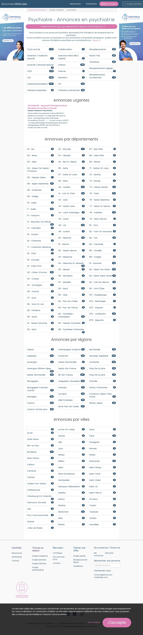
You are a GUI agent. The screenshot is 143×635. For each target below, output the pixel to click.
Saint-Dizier (102, 480)
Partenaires (91, 3)
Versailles (102, 524)
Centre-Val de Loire (40, 409)
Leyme (71, 435)
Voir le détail (94, 622)
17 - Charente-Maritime (40, 248)
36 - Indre (71, 168)
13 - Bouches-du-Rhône (40, 222)
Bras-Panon (40, 458)
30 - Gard (40, 316)
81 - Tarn (102, 225)
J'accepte (117, 622)
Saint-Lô (102, 486)
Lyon (71, 448)
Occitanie (102, 362)
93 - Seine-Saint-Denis (102, 275)
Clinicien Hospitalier (40, 90)
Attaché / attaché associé (40, 65)
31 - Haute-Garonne (40, 323)
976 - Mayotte (102, 320)
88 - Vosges (102, 256)
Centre (40, 403)
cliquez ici (96, 40)
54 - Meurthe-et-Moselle (71, 264)
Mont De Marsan (71, 473)
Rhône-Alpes (102, 403)
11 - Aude (40, 209)
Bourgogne (40, 381)
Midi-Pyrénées (71, 400)
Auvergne (40, 362)
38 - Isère (71, 180)
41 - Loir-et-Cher (71, 193)
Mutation (71, 77)
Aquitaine (40, 355)
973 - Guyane (102, 307)
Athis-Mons (40, 439)
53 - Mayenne (71, 256)
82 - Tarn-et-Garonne (102, 231)
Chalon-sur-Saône (40, 483)
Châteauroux (40, 489)
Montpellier (71, 480)
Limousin (71, 387)
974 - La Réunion (102, 313)
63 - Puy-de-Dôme (71, 307)
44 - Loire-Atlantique (71, 212)
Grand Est (71, 355)
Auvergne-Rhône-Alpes (40, 369)
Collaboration (71, 49)
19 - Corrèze (40, 259)
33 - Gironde (71, 149)
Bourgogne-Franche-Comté (40, 389)
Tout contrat (40, 49)
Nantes (71, 505)
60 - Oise (71, 294)
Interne (71, 71)
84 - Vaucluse (102, 244)
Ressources (75, 3)
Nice (71, 518)
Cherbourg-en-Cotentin (40, 497)
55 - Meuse (71, 269)
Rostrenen (102, 461)
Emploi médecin (56, 10)
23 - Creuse (40, 278)
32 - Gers (40, 329)
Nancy (71, 499)
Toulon (102, 505)
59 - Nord (71, 288)
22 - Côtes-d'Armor (40, 272)
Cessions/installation (40, 83)
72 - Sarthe (102, 174)
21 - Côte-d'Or (40, 266)
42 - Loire (71, 199)
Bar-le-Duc (40, 445)
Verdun (102, 518)
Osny (102, 429)
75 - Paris (102, 193)
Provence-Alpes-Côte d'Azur (102, 395)
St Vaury (102, 499)
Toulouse (102, 511)
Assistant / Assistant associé (40, 57)
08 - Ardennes (40, 190)
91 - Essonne (102, 263)
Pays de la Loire (102, 368)
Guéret (40, 521)
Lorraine (71, 393)
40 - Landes (71, 187)
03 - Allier (40, 161)
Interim (71, 64)
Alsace (40, 349)
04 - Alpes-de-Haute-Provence (40, 170)
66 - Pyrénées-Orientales (72, 329)
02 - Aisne (40, 155)
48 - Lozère (71, 231)
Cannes (40, 477)
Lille (71, 442)
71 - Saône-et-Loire (102, 168)
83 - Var (102, 237)
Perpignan (102, 442)
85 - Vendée (102, 250)
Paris (102, 435)
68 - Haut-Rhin (102, 155)
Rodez (102, 454)
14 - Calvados (40, 228)
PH (71, 83)
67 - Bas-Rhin (102, 149)
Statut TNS (102, 55)
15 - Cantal (40, 234)
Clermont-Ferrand (40, 502)
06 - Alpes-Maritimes (40, 183)
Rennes (102, 448)
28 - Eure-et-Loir (40, 304)
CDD (40, 71)
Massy (71, 454)
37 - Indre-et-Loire (71, 174)
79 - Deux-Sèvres (102, 218)
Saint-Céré (102, 473)
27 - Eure (40, 297)
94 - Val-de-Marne (102, 282)
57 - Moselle (71, 282)
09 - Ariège (40, 196)
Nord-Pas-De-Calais (71, 406)
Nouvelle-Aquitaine (102, 355)
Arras (40, 432)
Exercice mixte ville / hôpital (71, 57)
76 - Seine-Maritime (102, 199)
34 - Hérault (71, 155)
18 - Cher (40, 253)
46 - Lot (71, 225)
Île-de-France (71, 374)
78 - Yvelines (102, 212)
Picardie (102, 381)
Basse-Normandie (40, 374)
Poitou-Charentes (102, 387)
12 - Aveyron (40, 215)
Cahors (40, 464)
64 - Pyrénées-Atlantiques (71, 315)
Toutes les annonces (37, 10)
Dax (40, 508)
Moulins (71, 492)
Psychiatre (47, 110)
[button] (108, 4)
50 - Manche (71, 237)
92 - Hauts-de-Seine (102, 269)
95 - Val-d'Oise (102, 288)
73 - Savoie (102, 180)
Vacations (102, 61)
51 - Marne (71, 244)
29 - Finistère (40, 310)
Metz (71, 467)
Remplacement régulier (102, 69)
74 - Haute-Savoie (102, 187)
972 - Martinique (102, 301)
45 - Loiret (71, 218)
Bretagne (40, 396)
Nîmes (71, 524)
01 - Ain (40, 149)
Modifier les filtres (71, 26)
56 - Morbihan (71, 275)
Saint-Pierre (102, 492)
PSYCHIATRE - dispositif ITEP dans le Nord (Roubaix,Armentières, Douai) (47, 106)
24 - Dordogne (40, 285)
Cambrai (40, 470)
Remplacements (102, 49)
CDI (40, 77)
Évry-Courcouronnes (40, 515)
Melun (71, 461)
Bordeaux (40, 451)
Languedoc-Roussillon (71, 381)
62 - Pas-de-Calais (71, 301)
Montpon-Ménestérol (71, 486)
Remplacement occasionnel (102, 76)
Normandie (102, 349)
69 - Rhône (102, 161)
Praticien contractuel (71, 90)
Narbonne (71, 511)
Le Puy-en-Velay (71, 429)
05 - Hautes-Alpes (40, 177)
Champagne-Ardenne (71, 349)
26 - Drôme (40, 291)
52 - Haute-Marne (71, 250)
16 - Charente (40, 240)
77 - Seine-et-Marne (102, 206)
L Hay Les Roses (40, 527)
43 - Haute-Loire (71, 206)
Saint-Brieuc (102, 467)
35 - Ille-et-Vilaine (71, 161)
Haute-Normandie (71, 362)
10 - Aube (40, 202)
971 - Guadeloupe (102, 294)
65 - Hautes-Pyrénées (71, 323)
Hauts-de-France (71, 368)
